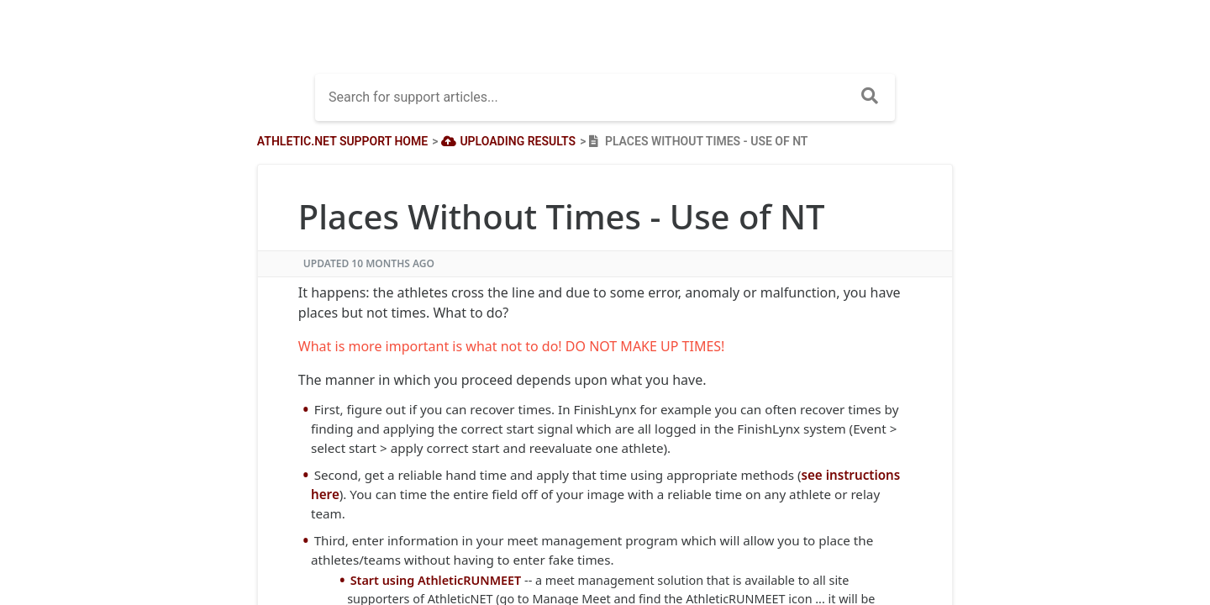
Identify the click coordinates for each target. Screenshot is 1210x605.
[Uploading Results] (507, 141)
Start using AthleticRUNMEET (436, 580)
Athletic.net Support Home (342, 141)
